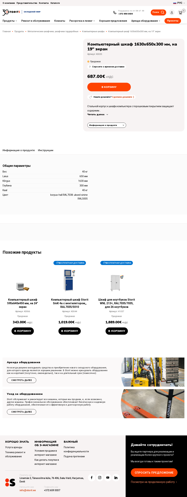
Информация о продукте (103, 125)
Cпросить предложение (154, 472)
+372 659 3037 (52, 490)
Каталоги (55, 3)
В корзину (109, 87)
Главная (7, 31)
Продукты (9, 20)
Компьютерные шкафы (93, 31)
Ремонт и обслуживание (35, 20)
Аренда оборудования (144, 20)
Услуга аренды (13, 447)
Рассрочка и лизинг (80, 20)
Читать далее (95, 114)
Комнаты (59, 20)
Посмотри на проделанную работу (153, 482)
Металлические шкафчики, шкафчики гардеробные (53, 31)
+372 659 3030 (125, 13)
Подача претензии (74, 456)
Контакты (44, 3)
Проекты (172, 20)
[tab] (19, 150)
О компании (9, 3)
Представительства (26, 3)
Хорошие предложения (113, 20)
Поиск (155, 12)
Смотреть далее (21, 380)
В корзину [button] (22, 331)
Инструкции (45, 150)
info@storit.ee (28, 490)
